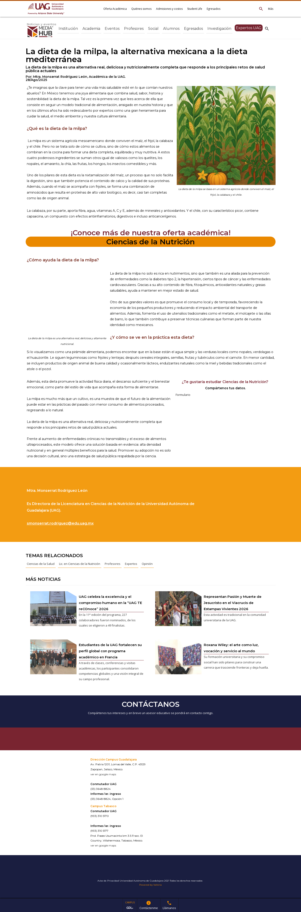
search (266, 28)
